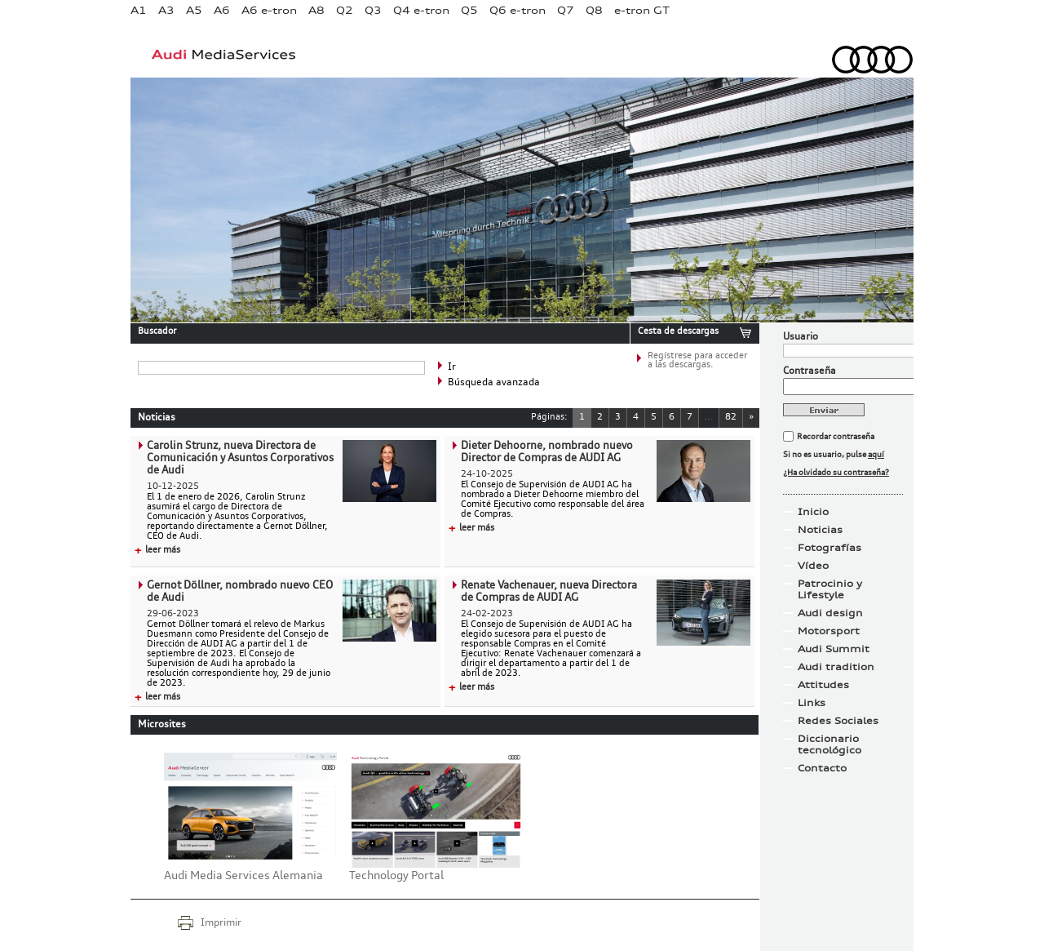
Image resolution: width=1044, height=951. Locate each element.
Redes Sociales (838, 721)
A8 (316, 10)
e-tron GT (642, 10)
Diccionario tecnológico (829, 744)
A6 (222, 10)
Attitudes (823, 685)
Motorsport (829, 631)
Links (811, 703)
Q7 (565, 10)
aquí (876, 455)
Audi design (830, 613)
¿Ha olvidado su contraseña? (836, 473)
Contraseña (809, 371)
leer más (157, 550)
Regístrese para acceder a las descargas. (697, 361)
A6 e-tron (269, 10)
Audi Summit (833, 649)
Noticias (820, 529)
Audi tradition (836, 667)
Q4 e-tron (421, 10)
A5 (194, 10)
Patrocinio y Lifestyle (830, 589)
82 (731, 417)
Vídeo (813, 565)
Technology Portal (396, 876)
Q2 (344, 10)
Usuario (800, 337)
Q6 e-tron (517, 10)
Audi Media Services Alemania (243, 876)
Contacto (822, 768)
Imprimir (221, 923)
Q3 (373, 10)
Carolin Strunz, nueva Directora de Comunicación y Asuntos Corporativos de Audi (240, 458)
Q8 (594, 10)
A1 (138, 10)
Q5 (469, 10)
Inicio (813, 512)
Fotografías (829, 547)
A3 (166, 10)
